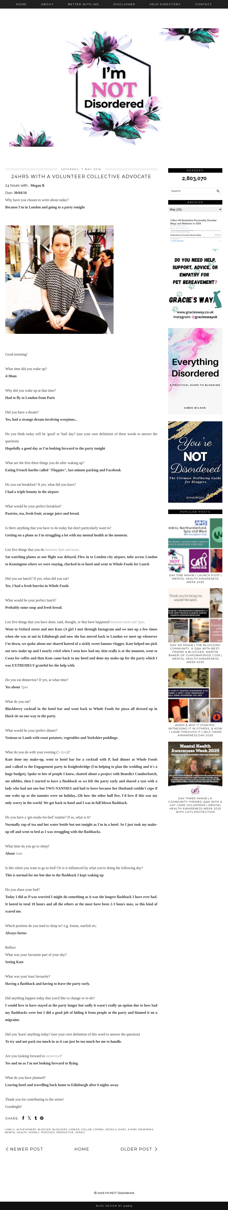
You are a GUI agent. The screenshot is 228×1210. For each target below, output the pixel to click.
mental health (16, 1132)
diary (122, 1129)
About (47, 4)
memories (145, 1129)
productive (65, 1132)
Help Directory (165, 4)
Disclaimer (124, 4)
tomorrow (53, 1056)
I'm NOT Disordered (119, 1193)
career (74, 1129)
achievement (26, 1129)
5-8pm (62, 752)
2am (19, 853)
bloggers (59, 1129)
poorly (34, 1132)
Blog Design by (114, 1205)
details (110, 1129)
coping (98, 1129)
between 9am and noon (62, 550)
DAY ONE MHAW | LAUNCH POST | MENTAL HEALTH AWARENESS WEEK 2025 (195, 578)
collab (86, 1129)
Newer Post (26, 1149)
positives (48, 1132)
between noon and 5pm (127, 622)
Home (21, 4)
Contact (203, 4)
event (132, 1129)
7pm (24, 687)
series (80, 1132)
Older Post (136, 1149)
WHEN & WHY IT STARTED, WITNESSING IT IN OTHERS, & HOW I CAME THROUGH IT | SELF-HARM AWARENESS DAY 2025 (195, 730)
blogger (44, 1129)
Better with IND (83, 4)
